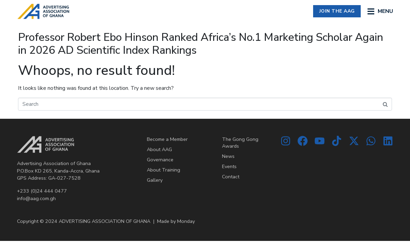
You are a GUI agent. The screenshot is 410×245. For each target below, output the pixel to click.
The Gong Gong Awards (240, 142)
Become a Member (167, 139)
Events (229, 166)
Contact (230, 176)
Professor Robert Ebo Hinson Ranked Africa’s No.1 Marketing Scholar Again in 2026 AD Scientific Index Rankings (200, 44)
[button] (380, 11)
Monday (186, 221)
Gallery (155, 180)
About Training (163, 169)
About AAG (159, 149)
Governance (160, 159)
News (228, 156)
